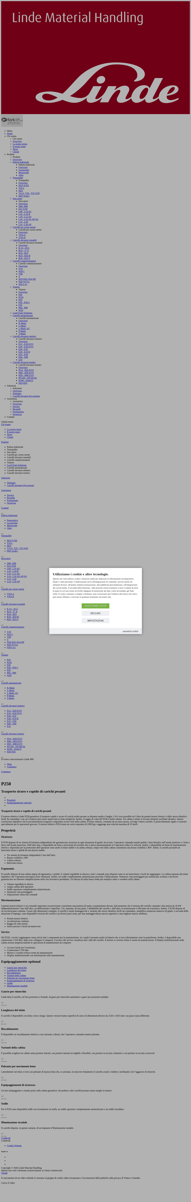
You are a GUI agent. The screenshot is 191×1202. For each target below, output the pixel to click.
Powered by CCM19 (130, 631)
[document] (95, 587)
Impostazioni (95, 620)
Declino (95, 613)
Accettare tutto (95, 606)
